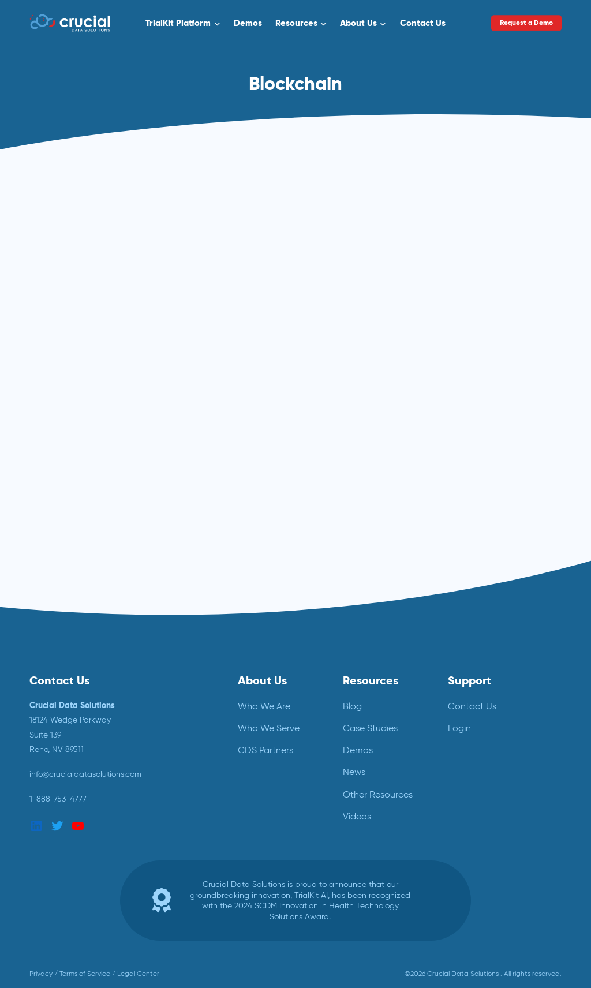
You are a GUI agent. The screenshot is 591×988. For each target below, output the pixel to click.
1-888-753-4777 (58, 799)
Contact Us (423, 22)
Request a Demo (526, 22)
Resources (296, 22)
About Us (358, 22)
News (354, 771)
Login (459, 728)
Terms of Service (84, 974)
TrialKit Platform (178, 22)
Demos (248, 22)
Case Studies (370, 728)
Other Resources (378, 794)
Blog (352, 706)
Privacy (41, 974)
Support (469, 680)
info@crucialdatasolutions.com (85, 774)
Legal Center (138, 974)
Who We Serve (269, 728)
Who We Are (264, 706)
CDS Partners (265, 749)
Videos (357, 816)
